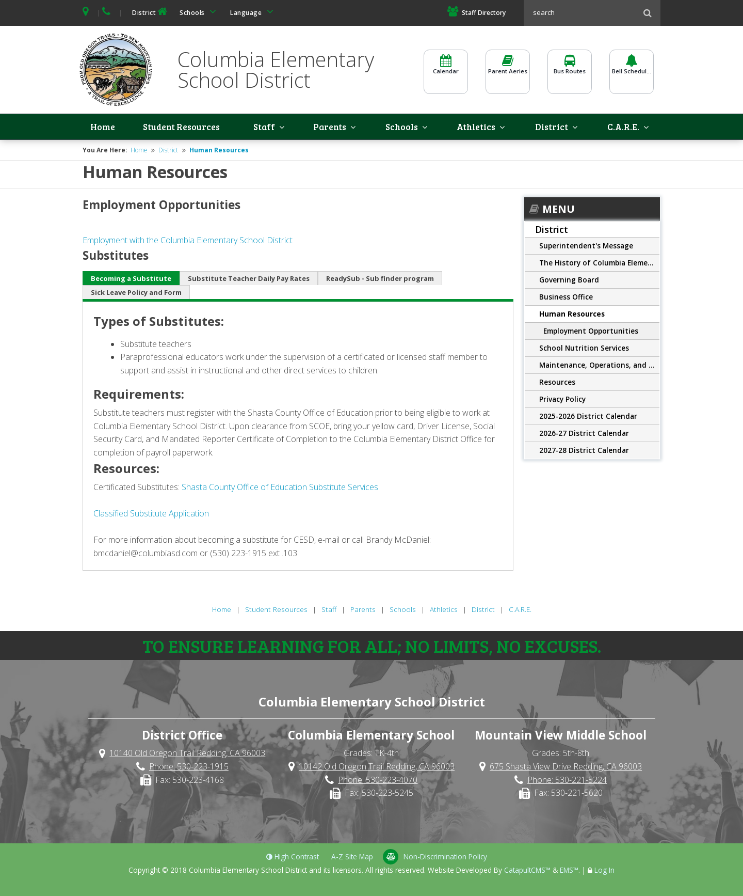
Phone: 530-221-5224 (567, 781)
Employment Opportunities (590, 332)
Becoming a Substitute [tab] (131, 279)
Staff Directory (476, 12)
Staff (273, 127)
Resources (557, 383)
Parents (335, 127)
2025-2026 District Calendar (588, 417)
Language (253, 11)
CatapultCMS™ (527, 871)
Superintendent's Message (586, 247)
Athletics (481, 127)
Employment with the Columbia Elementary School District (188, 241)
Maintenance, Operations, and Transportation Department (599, 366)
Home (104, 127)
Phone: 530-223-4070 (377, 781)
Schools (200, 11)
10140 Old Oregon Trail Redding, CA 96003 (187, 754)
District (150, 11)
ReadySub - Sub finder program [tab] (380, 279)
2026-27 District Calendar (584, 434)
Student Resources (183, 127)
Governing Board (569, 281)
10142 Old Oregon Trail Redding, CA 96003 (377, 768)
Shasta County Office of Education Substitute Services (280, 488)
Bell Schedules (631, 70)
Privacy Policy (562, 400)
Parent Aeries (507, 70)
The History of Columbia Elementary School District (599, 264)
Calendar (445, 70)
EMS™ (569, 871)
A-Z (352, 857)
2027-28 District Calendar (584, 452)
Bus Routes (569, 70)
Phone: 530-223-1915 (189, 768)
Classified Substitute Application (151, 514)
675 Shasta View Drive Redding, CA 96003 (566, 768)
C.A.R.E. (627, 127)
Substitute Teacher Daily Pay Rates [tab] (249, 279)
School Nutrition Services (584, 349)
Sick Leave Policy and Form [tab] (136, 293)
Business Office (566, 298)
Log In (604, 871)
